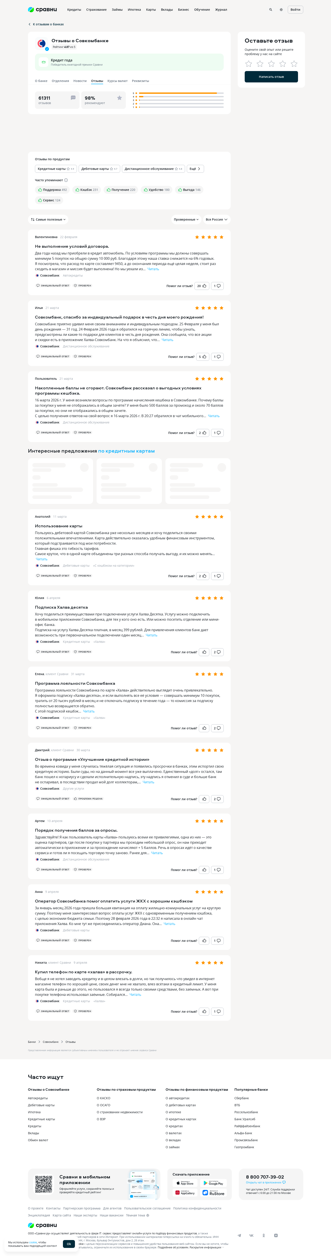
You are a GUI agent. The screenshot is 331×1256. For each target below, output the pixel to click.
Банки (32, 1041)
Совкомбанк (51, 1041)
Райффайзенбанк (247, 1126)
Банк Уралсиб (244, 1119)
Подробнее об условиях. (173, 1247)
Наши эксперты (85, 1215)
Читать (153, 269)
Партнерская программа (82, 1208)
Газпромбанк (244, 1147)
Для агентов (112, 1208)
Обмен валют (38, 1140)
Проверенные (186, 219)
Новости (80, 81)
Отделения (60, 81)
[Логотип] (129, 1225)
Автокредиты (73, 275)
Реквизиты (140, 81)
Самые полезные (48, 219)
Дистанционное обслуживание (86, 346)
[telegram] (239, 1235)
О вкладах (173, 1140)
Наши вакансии (111, 1215)
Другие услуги (73, 788)
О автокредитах (177, 1098)
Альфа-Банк (243, 1133)
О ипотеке (173, 1112)
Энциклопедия (39, 1215)
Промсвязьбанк (246, 1140)
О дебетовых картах (181, 1105)
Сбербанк (241, 1098)
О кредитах (174, 1126)
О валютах (174, 1133)
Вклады (33, 1133)
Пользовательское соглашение (147, 1208)
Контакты (53, 1208)
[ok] (264, 1235)
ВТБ (237, 1105)
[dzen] (276, 1235)
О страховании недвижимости (120, 1112)
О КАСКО (103, 1098)
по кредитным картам (126, 450)
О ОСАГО (103, 1105)
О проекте (35, 1208)
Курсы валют (117, 81)
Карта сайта (62, 1215)
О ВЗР (101, 1119)
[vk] (251, 1235)
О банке (41, 81)
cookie (33, 1242)
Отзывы (71, 1041)
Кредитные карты (76, 641)
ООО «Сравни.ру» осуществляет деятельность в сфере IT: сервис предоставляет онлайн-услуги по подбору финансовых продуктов (112, 1233)
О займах (173, 1147)
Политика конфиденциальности (197, 1208)
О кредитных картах (181, 1119)
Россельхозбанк (246, 1112)
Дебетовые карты (76, 565)
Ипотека (34, 1112)
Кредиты (34, 1126)
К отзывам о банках (46, 24)
